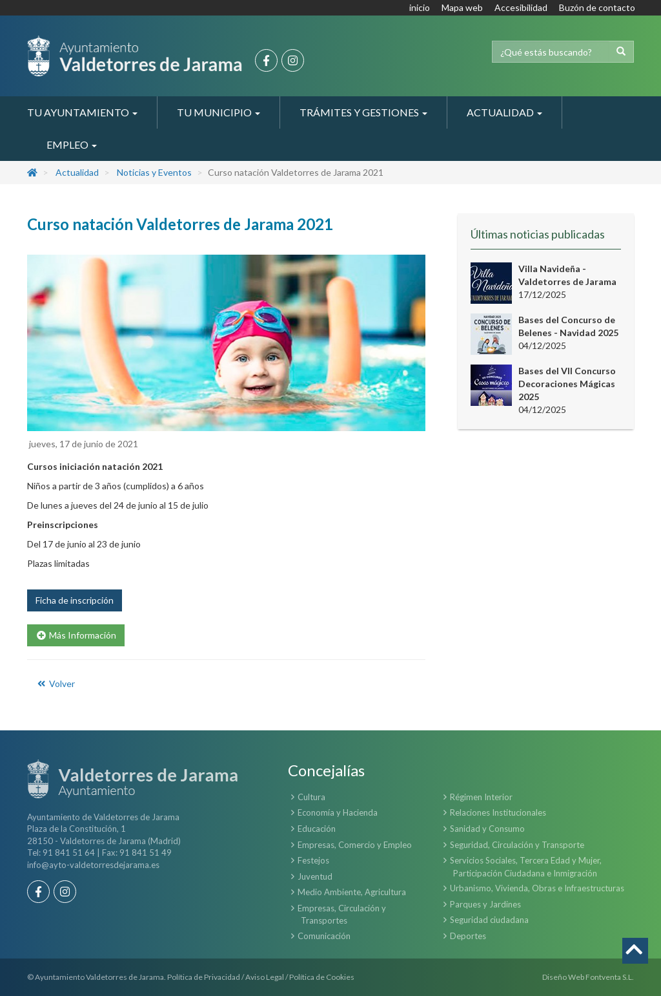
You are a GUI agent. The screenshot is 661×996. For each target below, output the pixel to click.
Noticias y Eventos (154, 172)
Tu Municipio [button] (218, 112)
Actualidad (77, 172)
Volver (55, 683)
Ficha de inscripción (75, 600)
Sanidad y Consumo (487, 828)
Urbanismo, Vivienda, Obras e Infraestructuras (537, 888)
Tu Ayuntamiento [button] (82, 112)
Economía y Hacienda (338, 812)
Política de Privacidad (203, 977)
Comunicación (324, 936)
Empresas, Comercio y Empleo (355, 845)
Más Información (76, 635)
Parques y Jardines (485, 904)
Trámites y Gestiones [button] (363, 112)
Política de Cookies (321, 977)
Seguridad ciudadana (489, 920)
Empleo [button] (71, 144)
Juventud (315, 876)
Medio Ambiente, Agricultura (352, 892)
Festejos (313, 860)
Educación (317, 828)
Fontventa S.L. (609, 977)
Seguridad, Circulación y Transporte (517, 845)
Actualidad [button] (504, 112)
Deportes (468, 936)
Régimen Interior (481, 797)
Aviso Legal (264, 977)
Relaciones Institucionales (498, 812)
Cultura (311, 797)
